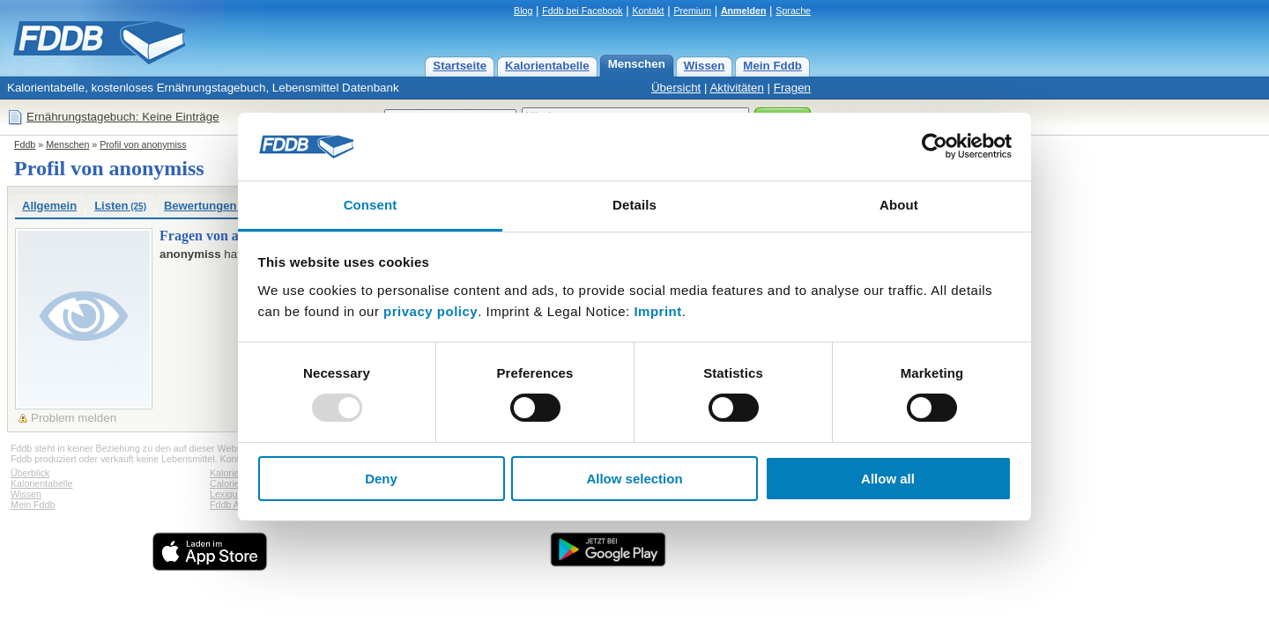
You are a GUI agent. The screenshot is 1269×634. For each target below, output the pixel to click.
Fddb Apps (232, 504)
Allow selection (634, 478)
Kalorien (227, 473)
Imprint (657, 311)
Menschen (636, 63)
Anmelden (744, 10)
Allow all (888, 478)
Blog (523, 10)
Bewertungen (206, 205)
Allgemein (49, 205)
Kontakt (648, 10)
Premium (692, 10)
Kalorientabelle (547, 65)
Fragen (792, 87)
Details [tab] (634, 204)
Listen (120, 205)
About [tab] (898, 204)
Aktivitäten (736, 87)
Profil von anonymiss (143, 144)
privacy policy (430, 311)
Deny (381, 478)
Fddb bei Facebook (582, 10)
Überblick (30, 473)
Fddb (24, 144)
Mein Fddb (772, 65)
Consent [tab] (370, 204)
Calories (227, 483)
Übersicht (676, 87)
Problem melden (73, 417)
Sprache (793, 10)
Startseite (459, 65)
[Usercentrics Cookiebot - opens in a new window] (934, 146)
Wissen (704, 65)
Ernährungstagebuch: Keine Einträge (122, 116)
